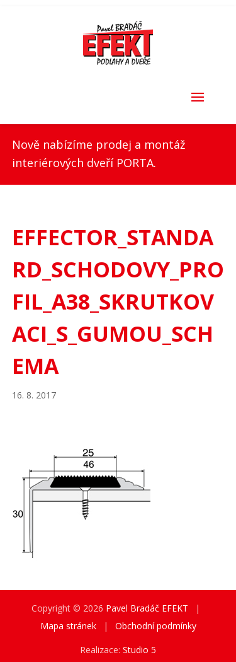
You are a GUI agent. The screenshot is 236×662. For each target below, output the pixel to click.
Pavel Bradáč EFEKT (147, 608)
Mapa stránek (68, 626)
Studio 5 (139, 650)
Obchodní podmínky (155, 626)
